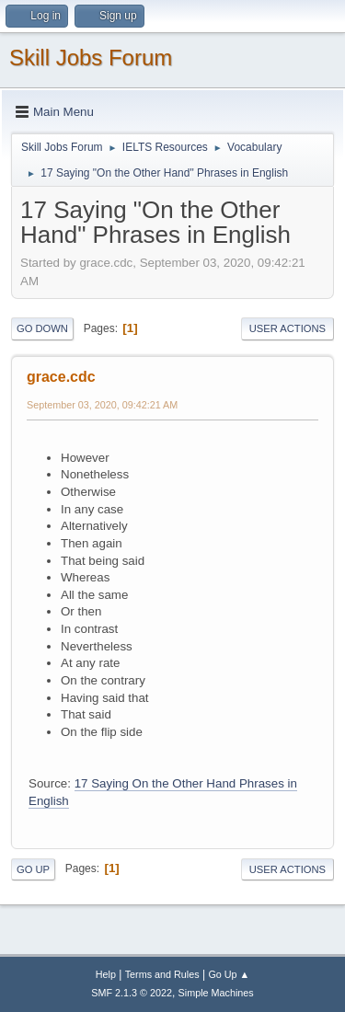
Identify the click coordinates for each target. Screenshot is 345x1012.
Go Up (33, 869)
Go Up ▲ (228, 974)
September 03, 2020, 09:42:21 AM (102, 404)
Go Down (42, 328)
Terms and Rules (162, 974)
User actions (287, 328)
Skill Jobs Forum (90, 57)
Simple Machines (216, 992)
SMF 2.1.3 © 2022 (131, 992)
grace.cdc (61, 377)
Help (106, 974)
